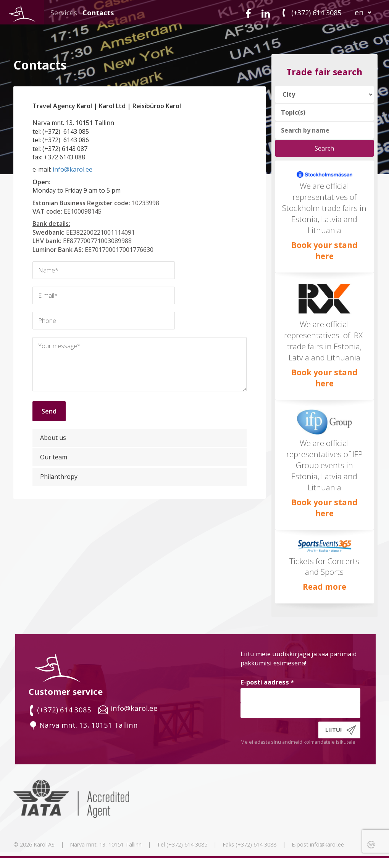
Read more (324, 586)
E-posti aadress (267, 682)
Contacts (98, 12)
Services (63, 12)
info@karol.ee (72, 169)
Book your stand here (324, 250)
